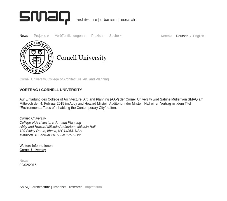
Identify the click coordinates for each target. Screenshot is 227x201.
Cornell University (33, 150)
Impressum (93, 187)
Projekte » (41, 36)
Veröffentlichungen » (70, 36)
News (24, 36)
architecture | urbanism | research (106, 19)
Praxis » (97, 36)
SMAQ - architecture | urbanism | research (51, 187)
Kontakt (166, 36)
